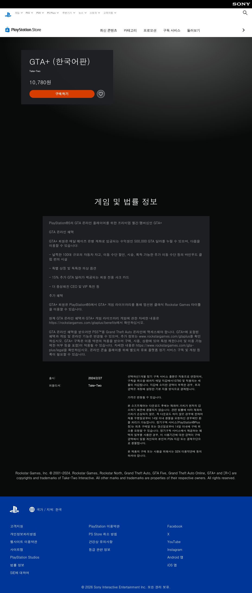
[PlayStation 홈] (8, 13)
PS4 (38, 12)
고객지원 (108, 12)
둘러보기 (169, 26)
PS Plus (51, 12)
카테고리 (105, 26)
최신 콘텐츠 (84, 26)
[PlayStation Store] (24, 25)
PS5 (28, 12)
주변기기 (67, 12)
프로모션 (125, 26)
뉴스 (81, 12)
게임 (17, 12)
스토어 (93, 12)
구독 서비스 (147, 26)
